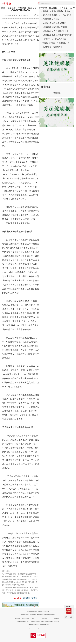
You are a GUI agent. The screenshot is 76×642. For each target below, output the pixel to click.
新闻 (3, 8)
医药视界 (22, 8)
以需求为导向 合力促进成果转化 (55, 31)
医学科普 (11, 8)
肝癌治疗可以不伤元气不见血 (54, 39)
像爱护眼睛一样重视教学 (52, 47)
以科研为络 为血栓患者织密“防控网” (57, 35)
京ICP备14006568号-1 (37, 618)
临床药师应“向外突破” (51, 19)
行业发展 (53, 8)
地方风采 (63, 8)
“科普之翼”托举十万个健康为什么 (55, 43)
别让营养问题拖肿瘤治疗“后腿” (55, 27)
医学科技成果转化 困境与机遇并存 (56, 11)
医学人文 (32, 8)
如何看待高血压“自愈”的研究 (54, 23)
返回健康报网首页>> (31, 598)
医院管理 (43, 8)
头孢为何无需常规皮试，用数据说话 (56, 15)
